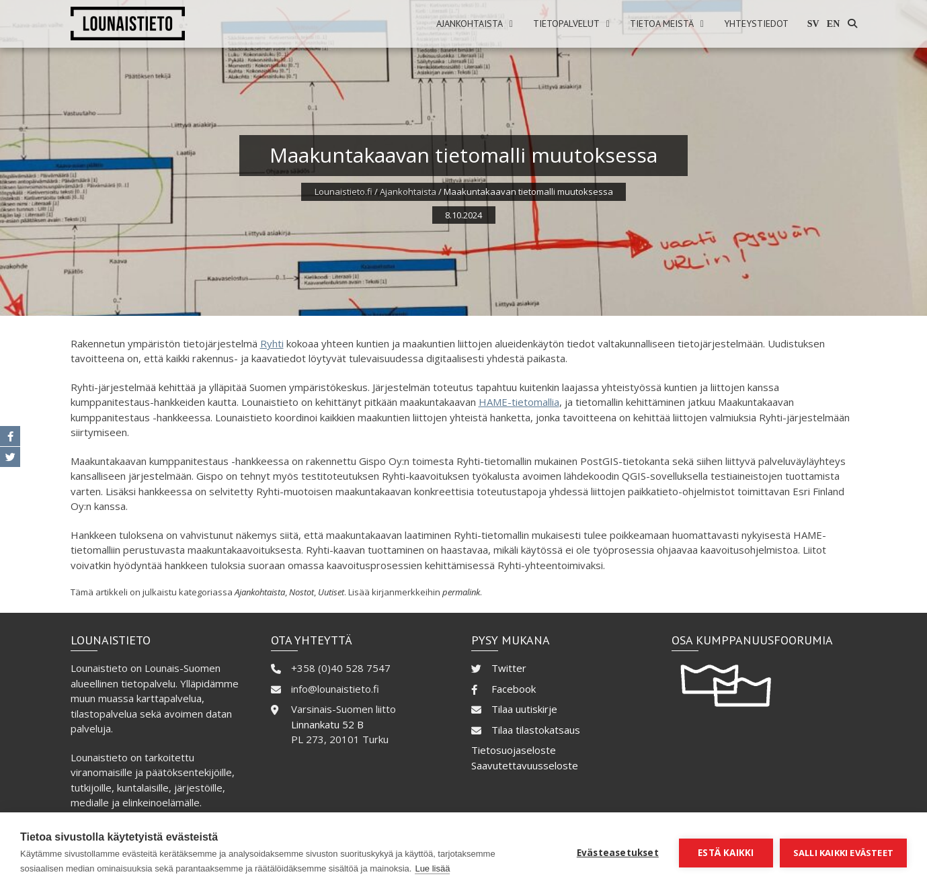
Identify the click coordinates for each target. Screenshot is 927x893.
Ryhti (272, 343)
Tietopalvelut (566, 23)
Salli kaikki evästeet (843, 853)
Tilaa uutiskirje (524, 709)
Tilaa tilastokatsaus (535, 729)
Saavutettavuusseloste (524, 765)
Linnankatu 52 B (327, 724)
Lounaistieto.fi (343, 191)
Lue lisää (432, 868)
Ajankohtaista (469, 23)
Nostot (301, 592)
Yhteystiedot (756, 23)
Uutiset (331, 592)
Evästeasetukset (618, 853)
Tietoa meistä (662, 23)
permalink (461, 592)
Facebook (513, 688)
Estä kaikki (726, 853)
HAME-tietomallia (519, 402)
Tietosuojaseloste (513, 750)
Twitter (508, 668)
